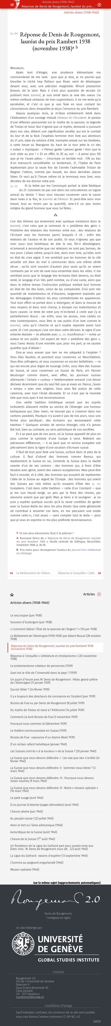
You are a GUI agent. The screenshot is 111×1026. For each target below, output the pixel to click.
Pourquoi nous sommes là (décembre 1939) (38, 723)
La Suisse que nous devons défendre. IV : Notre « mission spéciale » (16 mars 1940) (54, 789)
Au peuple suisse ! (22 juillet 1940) (32, 818)
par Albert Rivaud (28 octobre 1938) (55, 637)
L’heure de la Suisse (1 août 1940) (32, 839)
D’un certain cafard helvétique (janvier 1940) (38, 744)
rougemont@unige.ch (30, 997)
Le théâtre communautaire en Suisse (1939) (38, 730)
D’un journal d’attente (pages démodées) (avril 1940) (44, 804)
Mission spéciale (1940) (24, 869)
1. (17, 533)
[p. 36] (14, 33)
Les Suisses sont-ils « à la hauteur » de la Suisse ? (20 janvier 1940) (53, 751)
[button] (12, 5)
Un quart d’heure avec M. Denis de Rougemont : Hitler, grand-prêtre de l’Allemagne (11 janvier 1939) (54, 681)
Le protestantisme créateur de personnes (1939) (41, 666)
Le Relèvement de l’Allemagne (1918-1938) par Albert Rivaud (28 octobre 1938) (35, 573)
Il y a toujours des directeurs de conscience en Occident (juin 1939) (52, 696)
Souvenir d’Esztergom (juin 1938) (31, 622)
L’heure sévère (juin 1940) (26, 811)
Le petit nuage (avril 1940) (26, 798)
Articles (89, 594)
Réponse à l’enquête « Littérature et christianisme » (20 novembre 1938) (80, 573)
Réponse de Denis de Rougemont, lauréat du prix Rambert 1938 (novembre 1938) (58, 6)
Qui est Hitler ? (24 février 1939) (29, 689)
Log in (97, 1021)
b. (17, 549)
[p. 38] (62, 334)
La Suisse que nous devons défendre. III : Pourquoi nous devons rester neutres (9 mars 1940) (52, 779)
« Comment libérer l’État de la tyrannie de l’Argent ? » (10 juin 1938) (53, 629)
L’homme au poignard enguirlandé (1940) (36, 862)
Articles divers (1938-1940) (58, 2)
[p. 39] (96, 483)
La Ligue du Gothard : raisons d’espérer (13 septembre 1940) (49, 855)
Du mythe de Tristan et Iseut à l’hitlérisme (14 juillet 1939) (47, 710)
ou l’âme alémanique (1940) (36, 825)
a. (17, 538)
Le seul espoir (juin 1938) (26, 615)
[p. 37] (14, 186)
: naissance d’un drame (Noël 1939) (42, 737)
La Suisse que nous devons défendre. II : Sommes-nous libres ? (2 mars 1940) (53, 769)
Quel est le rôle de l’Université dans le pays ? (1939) (43, 672)
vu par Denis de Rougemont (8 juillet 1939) (47, 703)
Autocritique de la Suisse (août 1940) (33, 832)
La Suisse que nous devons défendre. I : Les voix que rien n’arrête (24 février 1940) (55, 759)
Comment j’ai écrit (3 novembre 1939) (43, 717)
